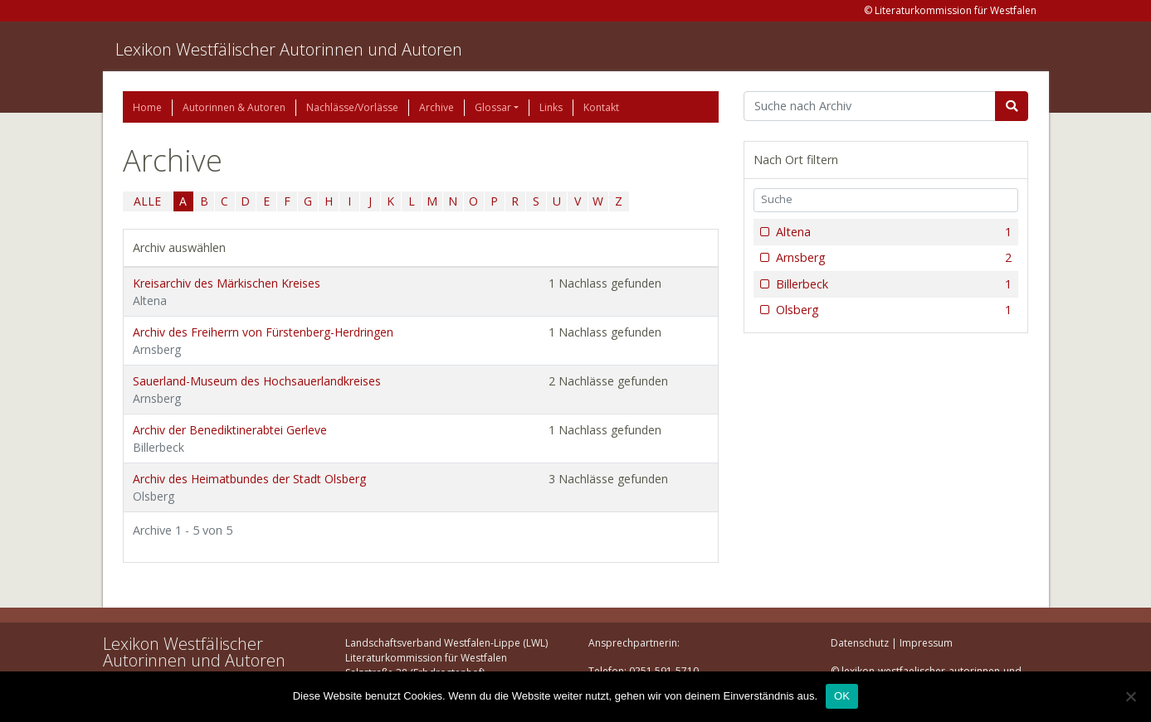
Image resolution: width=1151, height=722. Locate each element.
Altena (892, 232)
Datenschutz (860, 643)
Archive (436, 107)
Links (551, 107)
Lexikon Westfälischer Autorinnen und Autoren (288, 49)
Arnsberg (892, 258)
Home (147, 107)
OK (842, 696)
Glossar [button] (493, 107)
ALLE (147, 201)
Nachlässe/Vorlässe (352, 107)
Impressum (926, 643)
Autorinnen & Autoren (234, 107)
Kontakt (601, 107)
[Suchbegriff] (870, 106)
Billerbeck (892, 284)
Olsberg (892, 310)
